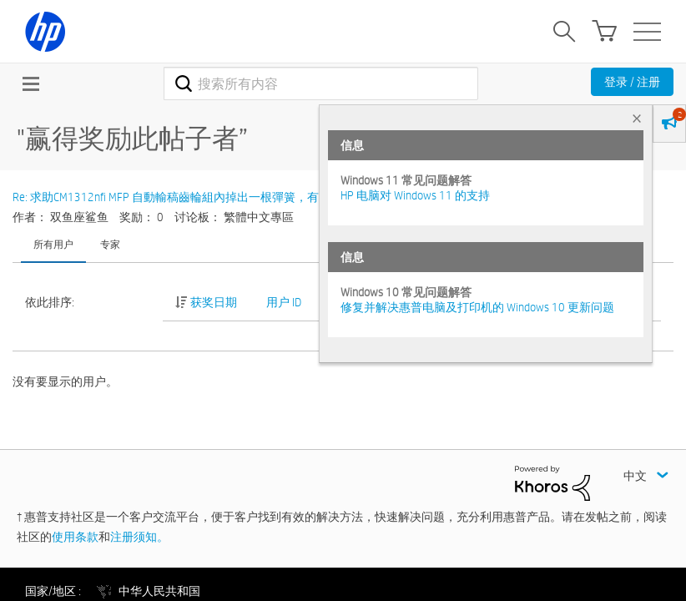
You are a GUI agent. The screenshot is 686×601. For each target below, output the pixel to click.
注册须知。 (139, 536)
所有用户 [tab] (53, 243)
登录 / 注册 (632, 81)
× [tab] (636, 118)
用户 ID (283, 302)
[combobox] (321, 83)
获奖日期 (213, 302)
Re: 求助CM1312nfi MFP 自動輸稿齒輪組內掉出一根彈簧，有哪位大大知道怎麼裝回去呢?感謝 (250, 197)
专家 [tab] (110, 243)
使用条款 (75, 536)
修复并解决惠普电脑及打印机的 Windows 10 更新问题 (477, 307)
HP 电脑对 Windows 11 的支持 (415, 195)
